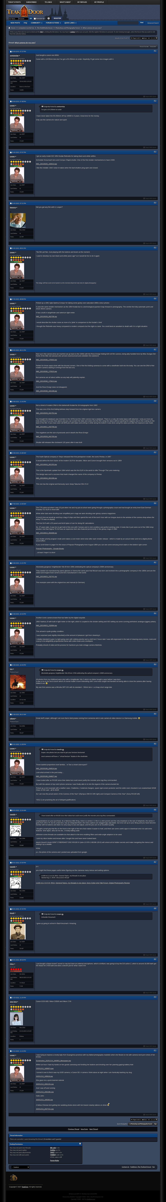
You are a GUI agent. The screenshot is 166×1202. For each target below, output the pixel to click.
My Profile (99, 2)
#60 (155, 503)
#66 (155, 810)
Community (35, 23)
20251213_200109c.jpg (45, 1092)
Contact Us (125, 1167)
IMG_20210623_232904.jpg (46, 626)
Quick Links (69, 23)
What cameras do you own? (25, 43)
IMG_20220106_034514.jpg (46, 769)
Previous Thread (73, 1129)
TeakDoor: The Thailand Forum (140, 1167)
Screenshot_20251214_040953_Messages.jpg (53, 1061)
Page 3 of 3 (136, 38)
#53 (155, 152)
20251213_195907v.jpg (45, 1069)
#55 (155, 247)
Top (155, 1124)
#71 (155, 1050)
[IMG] (52, 1152)
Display (152, 47)
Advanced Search (153, 23)
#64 (155, 714)
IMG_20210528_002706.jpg (46, 317)
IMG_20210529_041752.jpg (46, 413)
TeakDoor (25, 1187)
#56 (155, 298)
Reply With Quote (150, 96)
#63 (155, 664)
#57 (155, 349)
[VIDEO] (53, 1155)
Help (49, 18)
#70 (155, 997)
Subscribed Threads (31, 3)
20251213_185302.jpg (44, 1100)
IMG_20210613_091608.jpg (46, 533)
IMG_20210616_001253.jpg (46, 465)
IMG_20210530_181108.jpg (46, 391)
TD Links (48, 2)
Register (56, 18)
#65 (155, 744)
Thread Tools (143, 47)
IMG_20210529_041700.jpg (46, 437)
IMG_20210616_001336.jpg (46, 478)
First (144, 38)
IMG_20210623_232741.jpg (46, 577)
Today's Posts (14, 2)
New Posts (15, 23)
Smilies (52, 1150)
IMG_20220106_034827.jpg (46, 776)
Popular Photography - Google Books (50, 549)
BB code (53, 1148)
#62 (155, 613)
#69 (155, 959)
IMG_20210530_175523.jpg (46, 371)
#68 (155, 908)
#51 (155, 51)
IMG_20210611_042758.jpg (46, 427)
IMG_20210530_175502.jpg (46, 360)
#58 (155, 401)
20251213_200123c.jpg (45, 1084)
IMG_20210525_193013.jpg (46, 164)
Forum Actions (52, 23)
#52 (155, 101)
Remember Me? (39, 18)
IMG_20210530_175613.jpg (46, 381)
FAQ (25, 23)
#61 (155, 562)
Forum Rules (54, 1161)
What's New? (65, 2)
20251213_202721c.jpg (45, 1109)
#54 (155, 203)
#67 (155, 862)
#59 (155, 452)
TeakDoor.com (91, 1199)
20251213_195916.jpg (44, 1076)
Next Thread (93, 1129)
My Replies (82, 2)
